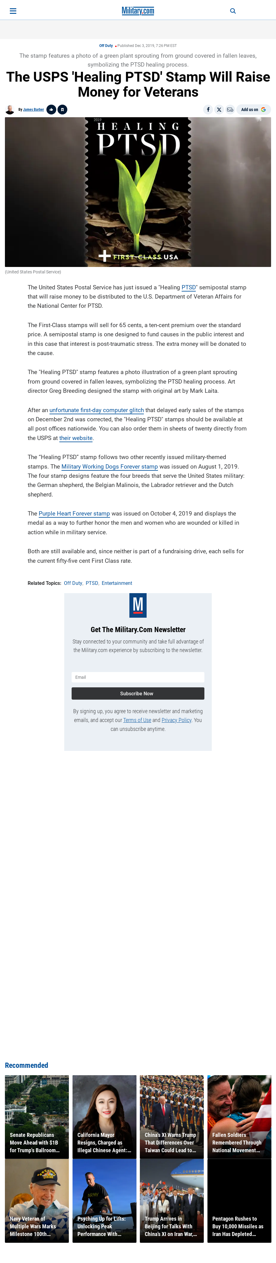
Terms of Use (137, 718)
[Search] (230, 11)
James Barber (33, 109)
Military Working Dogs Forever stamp (109, 465)
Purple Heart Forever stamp (74, 512)
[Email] (230, 109)
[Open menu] (13, 11)
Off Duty (106, 46)
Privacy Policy (176, 718)
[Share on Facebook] (208, 109)
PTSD (189, 286)
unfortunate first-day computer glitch (96, 409)
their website (76, 437)
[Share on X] (219, 109)
